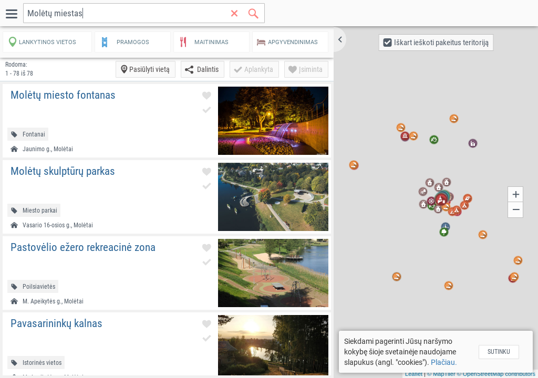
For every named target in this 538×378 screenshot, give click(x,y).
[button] (340, 39)
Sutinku (499, 351)
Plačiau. (444, 362)
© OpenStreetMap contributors (496, 374)
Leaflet (413, 374)
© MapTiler (441, 374)
